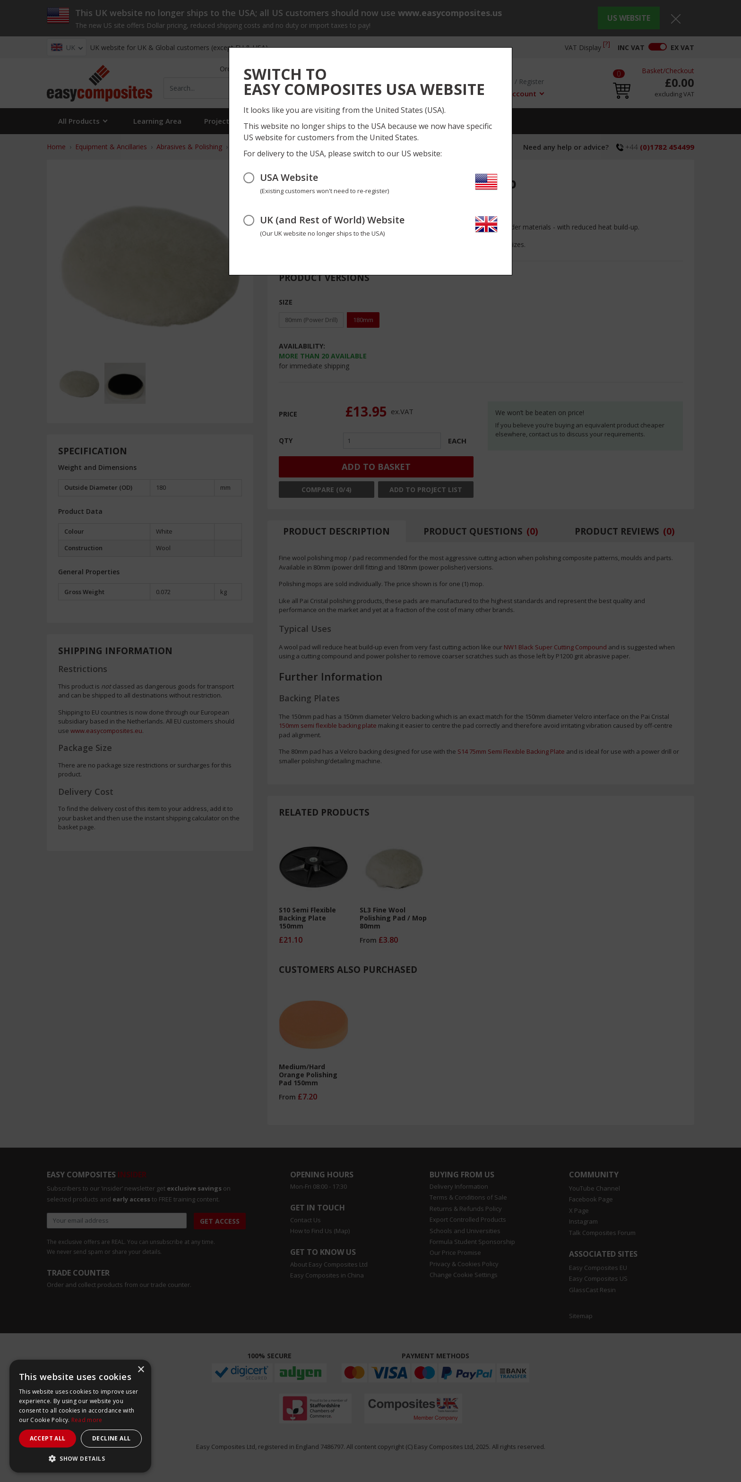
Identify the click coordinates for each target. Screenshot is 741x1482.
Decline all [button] (111, 1438)
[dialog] (80, 1416)
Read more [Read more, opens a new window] (87, 1420)
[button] (80, 1458)
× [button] (140, 1369)
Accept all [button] (48, 1438)
